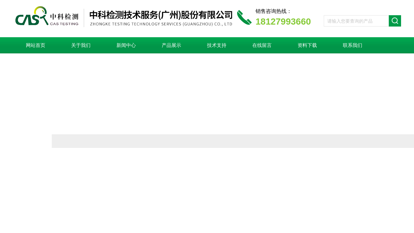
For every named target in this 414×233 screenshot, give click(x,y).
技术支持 (216, 45)
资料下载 (307, 45)
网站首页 (35, 45)
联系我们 (352, 45)
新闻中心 (126, 45)
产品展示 (171, 45)
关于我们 (81, 45)
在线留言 (262, 45)
